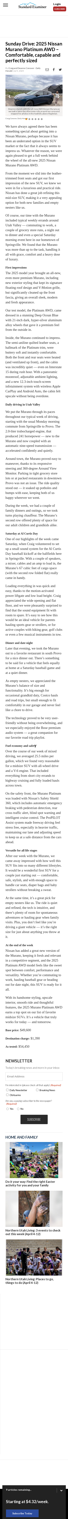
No (22, 1108)
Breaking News (47, 1090)
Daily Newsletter (18, 1090)
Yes (11, 1108)
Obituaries (15, 1095)
